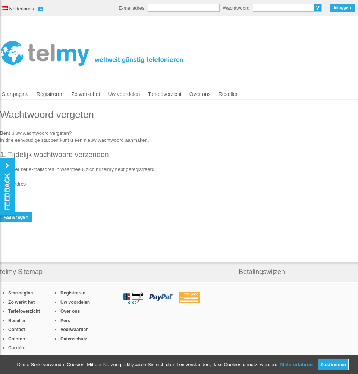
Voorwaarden (74, 329)
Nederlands (18, 9)
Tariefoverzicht (164, 94)
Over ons (200, 94)
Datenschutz (73, 339)
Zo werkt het (85, 94)
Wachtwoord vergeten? (318, 8)
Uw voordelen (124, 94)
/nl (92, 53)
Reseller (228, 94)
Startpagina (15, 94)
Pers (65, 320)
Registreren (50, 94)
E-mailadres (131, 8)
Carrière (16, 347)
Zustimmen (333, 364)
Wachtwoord (236, 8)
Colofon (16, 339)
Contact (16, 329)
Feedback (8, 187)
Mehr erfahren (296, 364)
